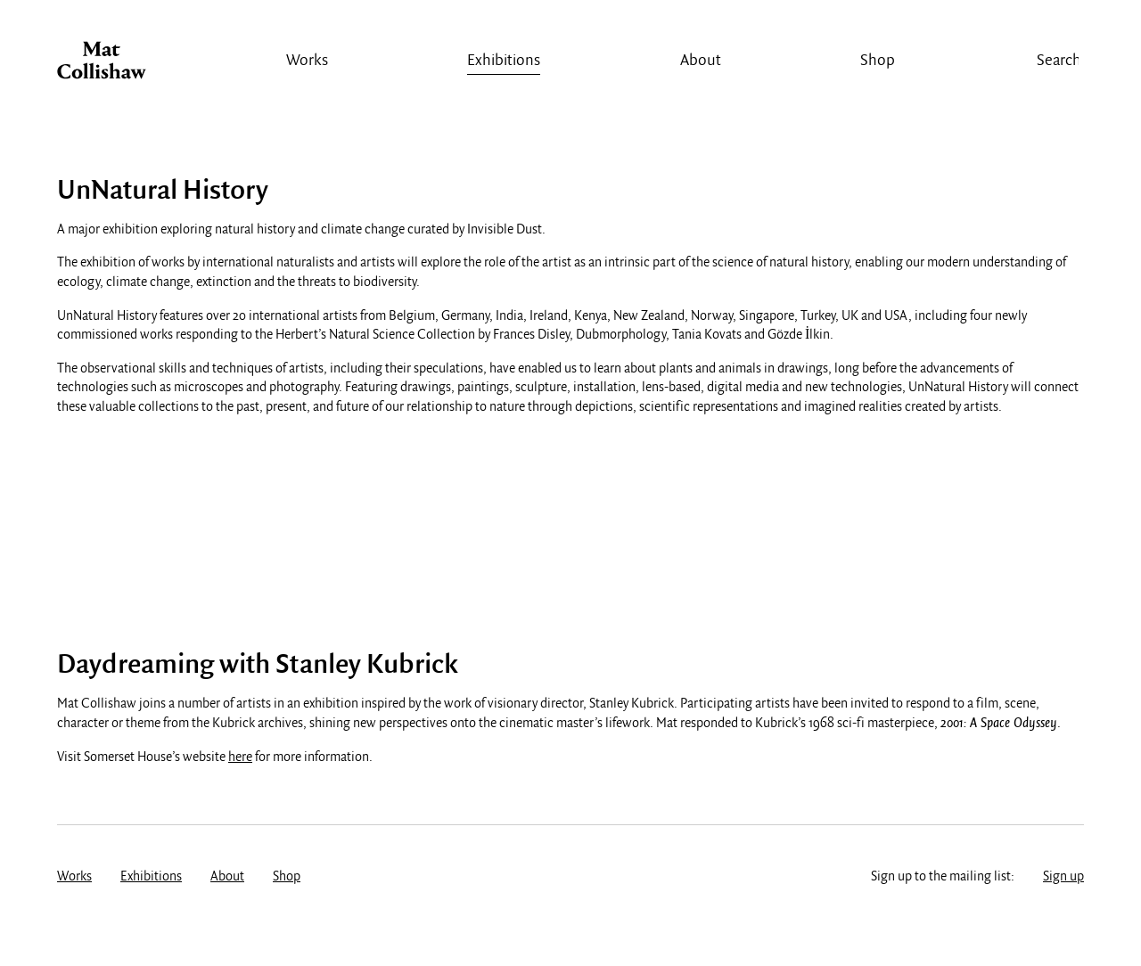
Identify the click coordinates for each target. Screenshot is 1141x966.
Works (307, 61)
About (700, 61)
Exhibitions (503, 61)
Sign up (1063, 877)
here (240, 757)
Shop (877, 61)
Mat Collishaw (101, 65)
